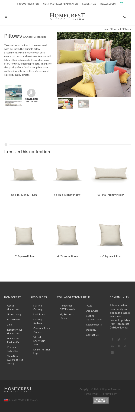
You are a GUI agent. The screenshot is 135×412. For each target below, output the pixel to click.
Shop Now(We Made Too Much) (15, 359)
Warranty (91, 329)
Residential (89, 3)
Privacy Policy (109, 393)
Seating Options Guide (94, 317)
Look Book (39, 314)
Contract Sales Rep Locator (60, 3)
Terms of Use (91, 393)
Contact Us (92, 334)
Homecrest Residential (13, 340)
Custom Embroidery (13, 349)
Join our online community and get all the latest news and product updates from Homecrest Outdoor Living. (120, 316)
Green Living (14, 314)
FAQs (89, 305)
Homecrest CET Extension (68, 307)
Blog (9, 324)
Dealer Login (107, 3)
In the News (14, 319)
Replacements (94, 324)
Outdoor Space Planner (41, 330)
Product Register (28, 3)
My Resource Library (67, 316)
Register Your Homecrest (14, 331)
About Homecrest (13, 307)
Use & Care (92, 310)
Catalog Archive (37, 321)
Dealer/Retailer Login (41, 351)
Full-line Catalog (37, 307)
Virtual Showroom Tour (39, 341)
